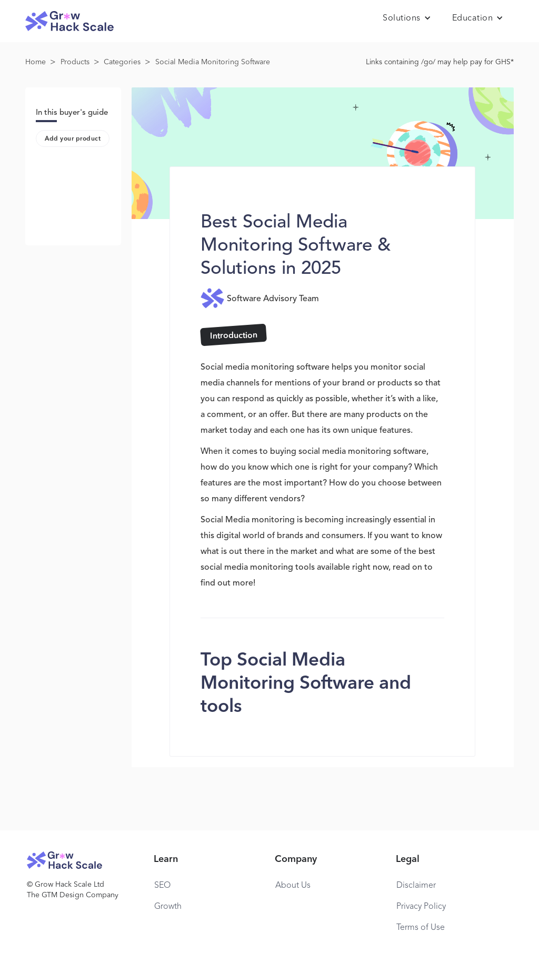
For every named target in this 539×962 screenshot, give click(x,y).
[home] (69, 21)
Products (75, 62)
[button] (407, 18)
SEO (162, 885)
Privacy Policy (421, 907)
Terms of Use (420, 928)
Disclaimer (416, 885)
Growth (168, 907)
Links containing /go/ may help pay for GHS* (440, 62)
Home (35, 62)
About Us (293, 885)
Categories (122, 62)
